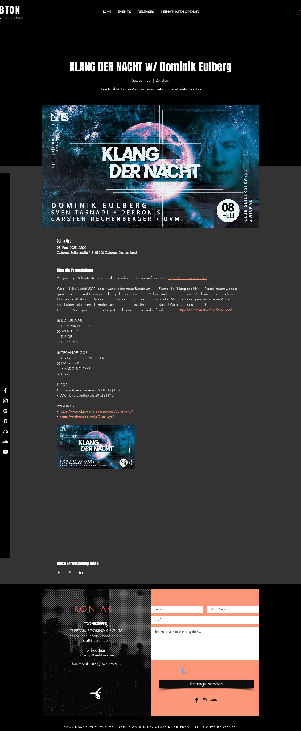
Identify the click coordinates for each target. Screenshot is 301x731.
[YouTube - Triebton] (5, 452)
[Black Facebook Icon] (196, 700)
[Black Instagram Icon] (205, 700)
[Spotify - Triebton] (5, 411)
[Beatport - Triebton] (5, 431)
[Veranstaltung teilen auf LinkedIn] (81, 572)
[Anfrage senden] (206, 684)
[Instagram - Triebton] (5, 401)
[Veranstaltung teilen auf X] (70, 572)
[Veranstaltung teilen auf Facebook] (59, 572)
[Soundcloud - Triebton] (5, 442)
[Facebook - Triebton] (5, 390)
